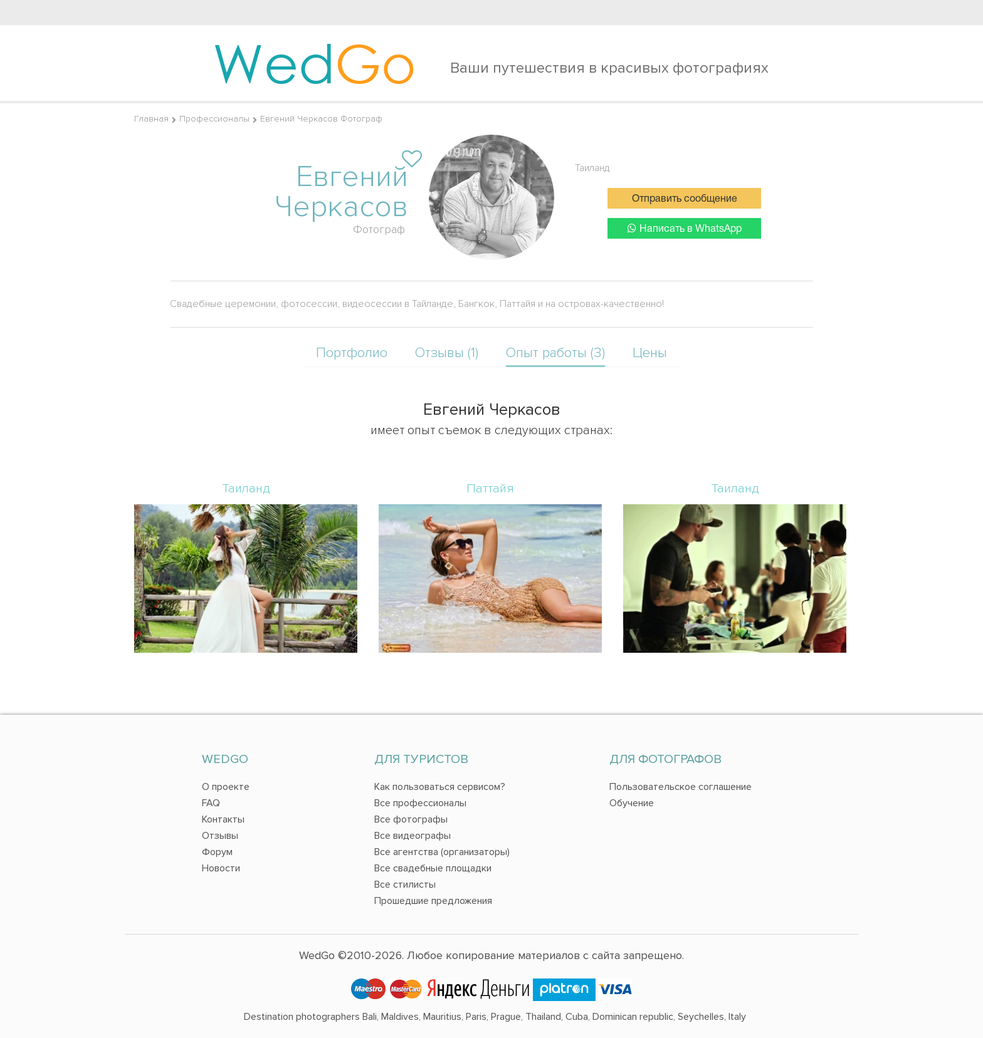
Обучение (631, 803)
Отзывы (220, 835)
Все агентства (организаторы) (442, 852)
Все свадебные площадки (433, 868)
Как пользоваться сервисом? (439, 787)
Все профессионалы (420, 803)
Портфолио (351, 353)
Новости (221, 868)
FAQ (211, 803)
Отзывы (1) (446, 353)
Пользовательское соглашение (680, 787)
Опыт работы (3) (555, 353)
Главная (151, 118)
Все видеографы (412, 835)
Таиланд (592, 168)
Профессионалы (214, 118)
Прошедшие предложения (433, 901)
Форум (217, 852)
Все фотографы (411, 819)
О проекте (226, 787)
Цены (650, 353)
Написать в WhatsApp (685, 228)
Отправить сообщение (684, 199)
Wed (314, 62)
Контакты (223, 819)
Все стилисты (405, 884)
